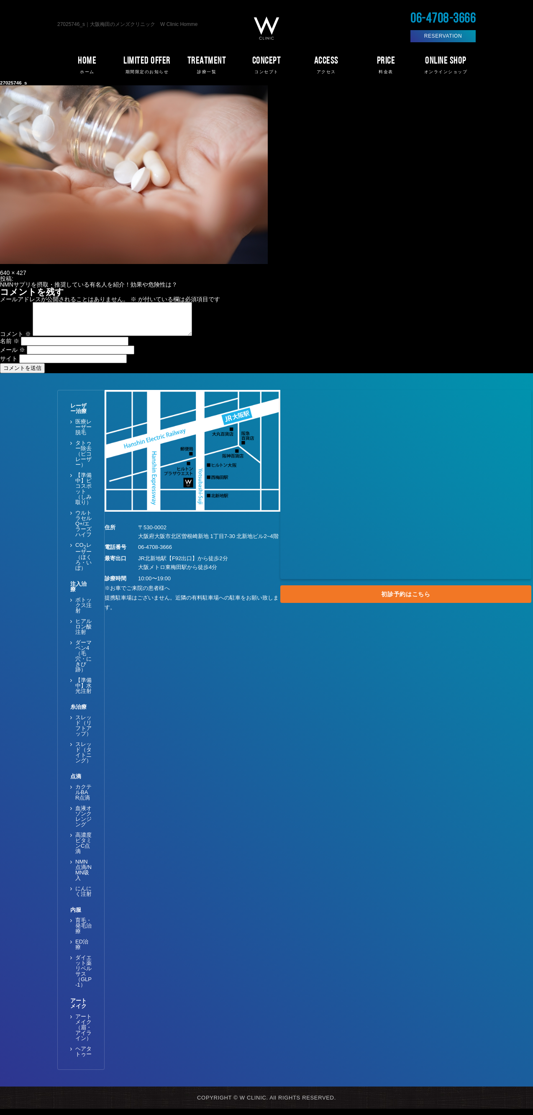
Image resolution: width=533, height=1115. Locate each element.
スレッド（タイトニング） (83, 758)
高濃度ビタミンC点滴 (83, 849)
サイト (9, 364)
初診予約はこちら (405, 600)
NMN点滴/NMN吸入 (83, 876)
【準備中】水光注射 (83, 691)
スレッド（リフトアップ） (83, 731)
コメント (15, 340)
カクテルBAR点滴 (83, 798)
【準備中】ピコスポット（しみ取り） (83, 495)
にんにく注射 (83, 897)
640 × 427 (13, 272)
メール (12, 356)
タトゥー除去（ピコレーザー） (83, 460)
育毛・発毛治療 (83, 932)
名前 (9, 347)
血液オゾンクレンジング (83, 822)
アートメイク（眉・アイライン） (83, 1034)
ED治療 (81, 950)
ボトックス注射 (83, 611)
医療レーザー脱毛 (83, 433)
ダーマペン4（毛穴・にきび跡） (83, 662)
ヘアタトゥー (83, 1058)
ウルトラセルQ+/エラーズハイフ (83, 530)
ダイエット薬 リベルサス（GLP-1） (83, 977)
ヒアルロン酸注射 (83, 632)
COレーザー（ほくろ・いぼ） (83, 562)
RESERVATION (443, 36)
